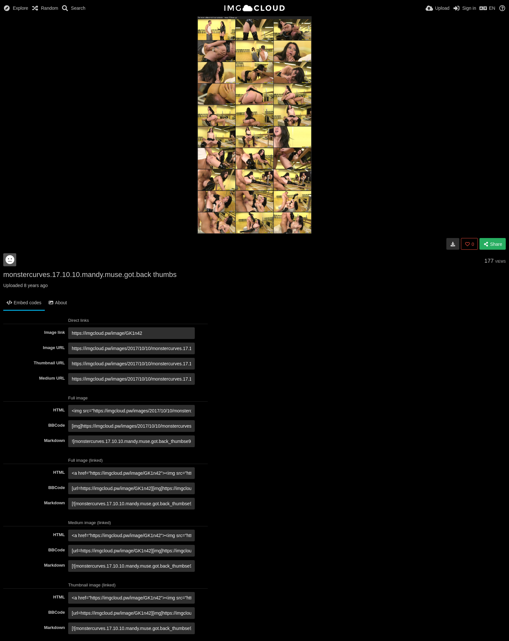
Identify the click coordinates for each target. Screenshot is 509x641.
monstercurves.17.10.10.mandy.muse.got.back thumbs (90, 274)
